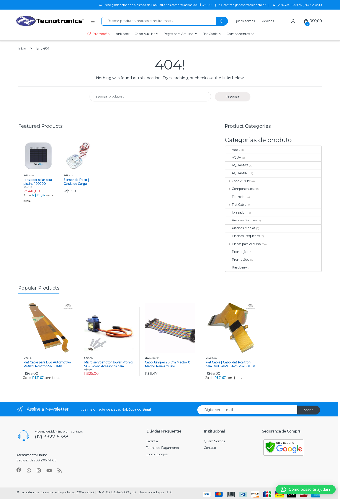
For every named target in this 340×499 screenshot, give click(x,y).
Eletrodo (235, 197)
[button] (306, 489)
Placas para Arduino (243, 244)
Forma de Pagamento (162, 448)
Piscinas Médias (240, 228)
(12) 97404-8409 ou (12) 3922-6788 (297, 5)
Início (22, 48)
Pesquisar (232, 96)
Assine (309, 410)
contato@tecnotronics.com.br (242, 5)
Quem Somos (214, 441)
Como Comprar (157, 454)
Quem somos (244, 21)
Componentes (238, 34)
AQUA (233, 157)
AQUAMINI (237, 173)
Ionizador (122, 34)
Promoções (237, 260)
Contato (210, 448)
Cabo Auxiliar (145, 34)
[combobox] (158, 21)
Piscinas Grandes (241, 220)
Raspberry (236, 267)
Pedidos (268, 21)
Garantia (152, 441)
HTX (168, 492)
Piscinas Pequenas (242, 236)
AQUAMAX (236, 165)
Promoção (98, 34)
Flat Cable (210, 34)
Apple (232, 150)
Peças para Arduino (178, 34)
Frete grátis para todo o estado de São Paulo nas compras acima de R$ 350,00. (155, 5)
